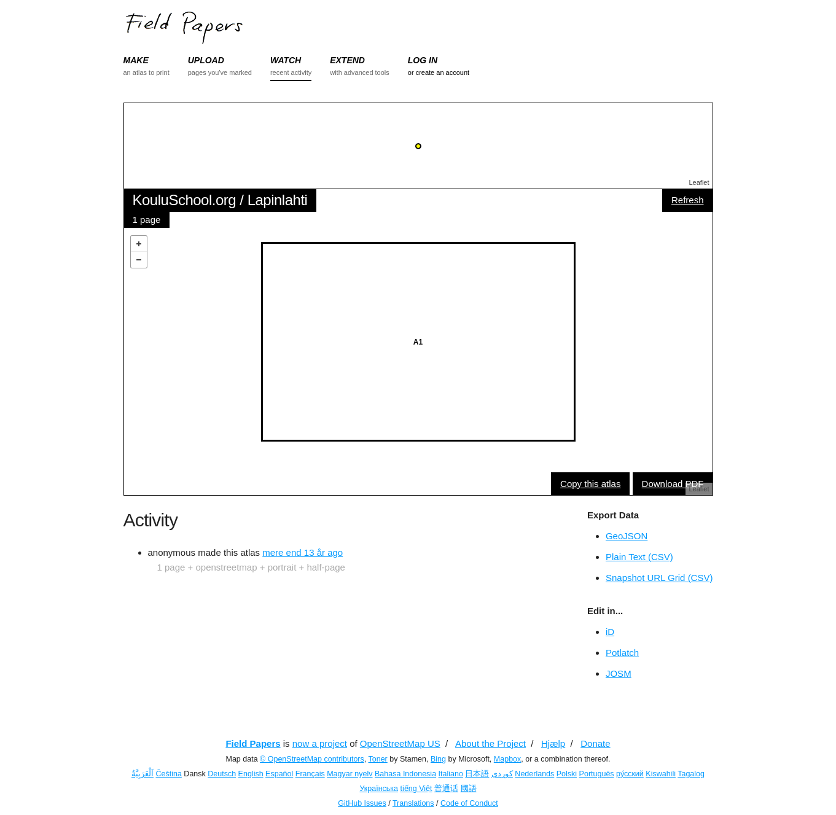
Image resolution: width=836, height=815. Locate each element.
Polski (567, 774)
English (251, 774)
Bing (438, 759)
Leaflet (699, 182)
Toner (378, 759)
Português (596, 774)
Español (279, 774)
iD (610, 631)
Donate (595, 743)
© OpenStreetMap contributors (312, 759)
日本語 (477, 774)
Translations (413, 803)
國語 (469, 788)
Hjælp (553, 743)
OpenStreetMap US (400, 743)
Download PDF (673, 483)
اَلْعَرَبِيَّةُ (142, 774)
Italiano (451, 774)
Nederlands (534, 774)
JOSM (618, 673)
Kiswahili (661, 774)
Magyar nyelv (349, 774)
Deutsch (222, 774)
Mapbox (507, 759)
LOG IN (422, 60)
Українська (378, 788)
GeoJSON (626, 536)
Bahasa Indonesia (405, 774)
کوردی (502, 774)
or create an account (438, 72)
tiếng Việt (416, 788)
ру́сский (630, 774)
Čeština (168, 774)
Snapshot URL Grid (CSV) (659, 577)
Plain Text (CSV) (639, 557)
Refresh (687, 200)
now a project (319, 743)
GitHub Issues (362, 803)
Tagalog (691, 774)
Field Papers (252, 743)
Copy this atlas (590, 483)
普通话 (446, 788)
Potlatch (622, 652)
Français (310, 774)
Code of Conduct (469, 803)
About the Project (490, 743)
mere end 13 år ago (302, 552)
